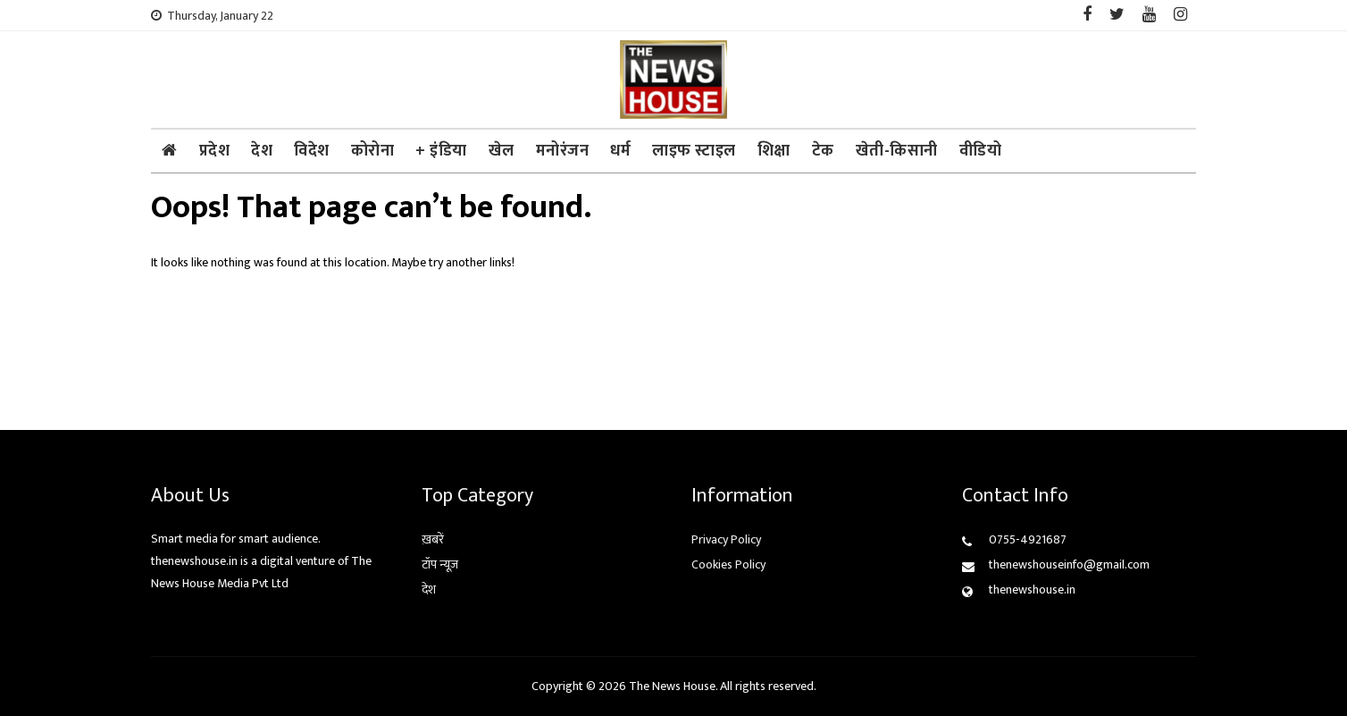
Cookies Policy (728, 564)
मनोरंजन (563, 151)
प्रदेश (214, 151)
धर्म (620, 151)
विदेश (312, 151)
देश (261, 151)
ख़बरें (433, 539)
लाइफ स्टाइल (694, 151)
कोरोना (373, 151)
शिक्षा (774, 151)
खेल (502, 151)
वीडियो (980, 151)
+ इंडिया (441, 151)
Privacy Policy (726, 539)
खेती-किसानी (897, 151)
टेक (823, 151)
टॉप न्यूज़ (440, 564)
